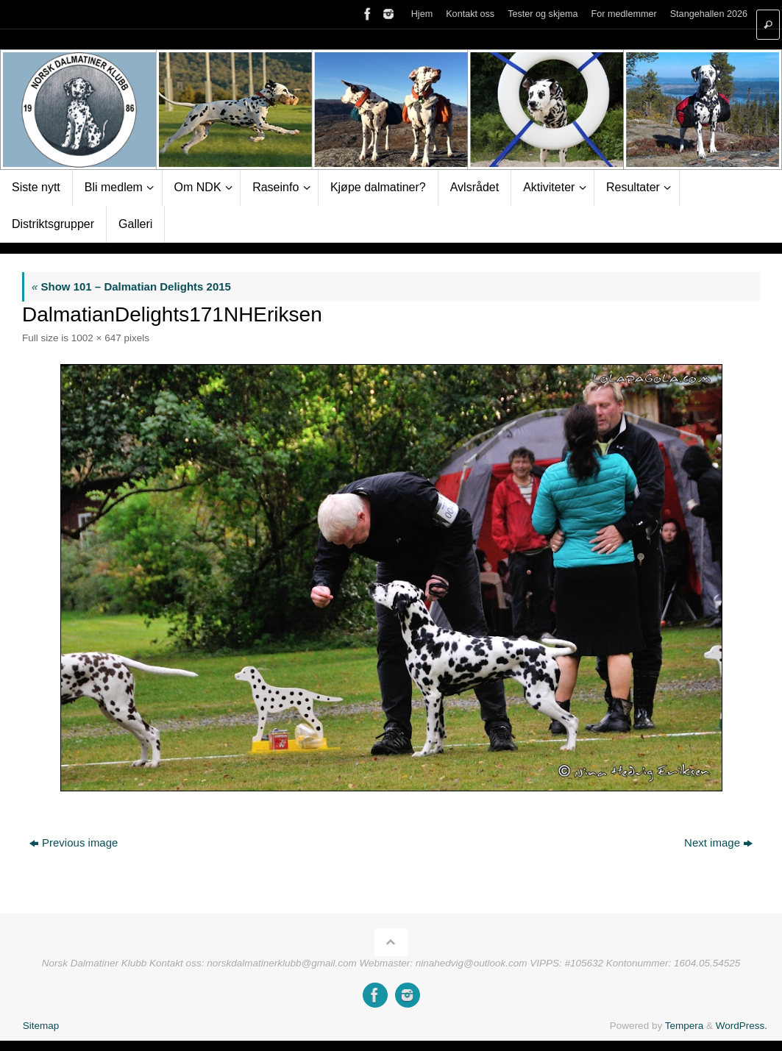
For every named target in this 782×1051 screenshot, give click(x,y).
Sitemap (41, 1025)
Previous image (73, 842)
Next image (718, 842)
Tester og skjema (540, 14)
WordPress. (741, 1025)
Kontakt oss (468, 14)
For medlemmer (623, 14)
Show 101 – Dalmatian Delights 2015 (131, 286)
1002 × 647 (96, 337)
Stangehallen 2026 (708, 14)
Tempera (684, 1025)
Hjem (419, 14)
